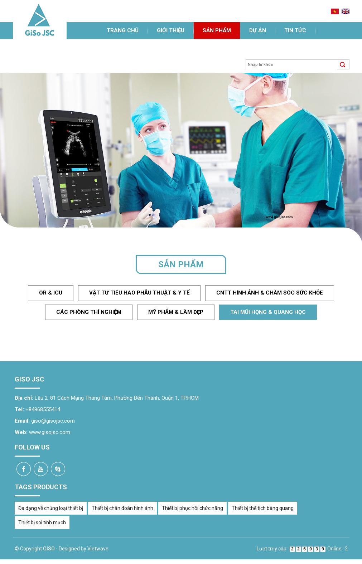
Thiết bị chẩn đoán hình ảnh (122, 508)
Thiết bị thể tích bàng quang (263, 508)
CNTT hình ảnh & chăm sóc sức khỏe (269, 293)
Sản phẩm (217, 30)
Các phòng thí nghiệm (88, 312)
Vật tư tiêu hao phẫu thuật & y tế (139, 293)
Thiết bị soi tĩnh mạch (42, 522)
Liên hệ (117, 47)
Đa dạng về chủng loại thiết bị (50, 508)
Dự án (257, 30)
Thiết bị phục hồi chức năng (192, 508)
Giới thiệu (170, 30)
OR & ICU (50, 293)
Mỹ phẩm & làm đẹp (175, 312)
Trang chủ (123, 30)
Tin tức (295, 30)
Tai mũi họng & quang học (268, 312)
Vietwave (97, 548)
